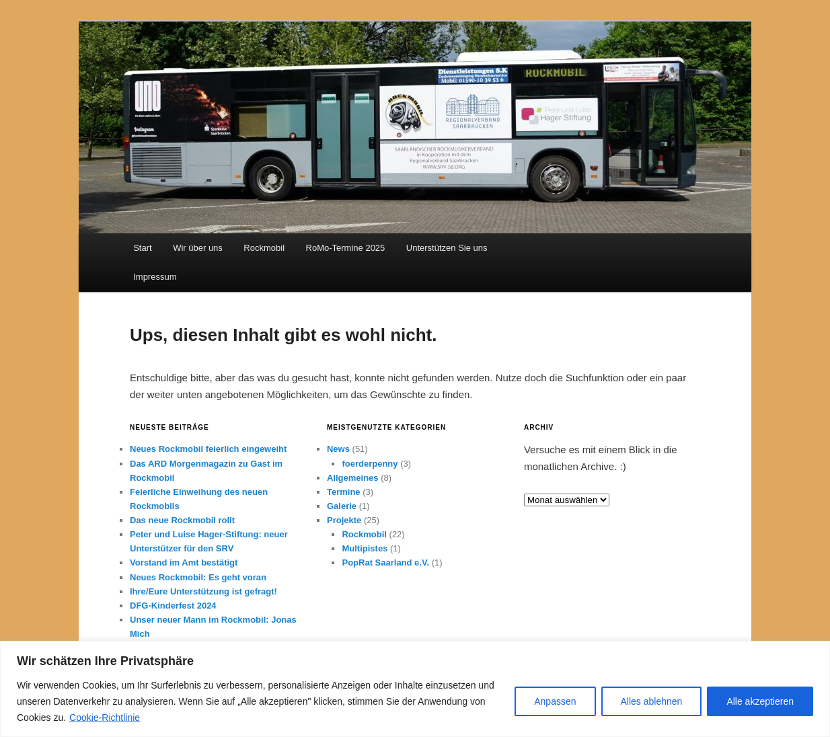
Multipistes (364, 548)
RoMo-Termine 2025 (345, 248)
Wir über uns (198, 248)
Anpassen (555, 701)
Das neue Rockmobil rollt (182, 520)
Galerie (341, 506)
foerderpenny (370, 464)
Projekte (344, 520)
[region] (415, 689)
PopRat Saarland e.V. (385, 562)
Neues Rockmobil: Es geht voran (198, 577)
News (338, 449)
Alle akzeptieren (760, 701)
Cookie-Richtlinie (104, 717)
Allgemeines (353, 478)
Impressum (154, 277)
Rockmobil (264, 248)
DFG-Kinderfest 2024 (173, 605)
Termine (344, 492)
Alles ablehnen (652, 701)
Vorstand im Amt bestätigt (183, 562)
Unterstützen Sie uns (447, 248)
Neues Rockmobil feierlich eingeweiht (208, 449)
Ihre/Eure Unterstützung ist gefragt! (203, 591)
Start (142, 248)
